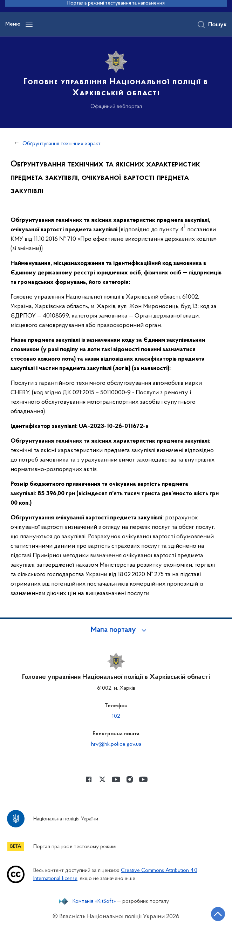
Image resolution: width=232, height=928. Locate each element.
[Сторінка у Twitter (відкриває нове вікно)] (102, 779)
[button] (116, 630)
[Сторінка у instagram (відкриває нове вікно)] (129, 779)
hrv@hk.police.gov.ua (116, 744)
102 (116, 716)
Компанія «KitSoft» (94, 901)
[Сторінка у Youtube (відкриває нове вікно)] (116, 779)
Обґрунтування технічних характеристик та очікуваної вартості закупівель (63, 143)
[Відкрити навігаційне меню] (29, 24)
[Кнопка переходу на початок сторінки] (218, 914)
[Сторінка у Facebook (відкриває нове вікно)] (88, 779)
